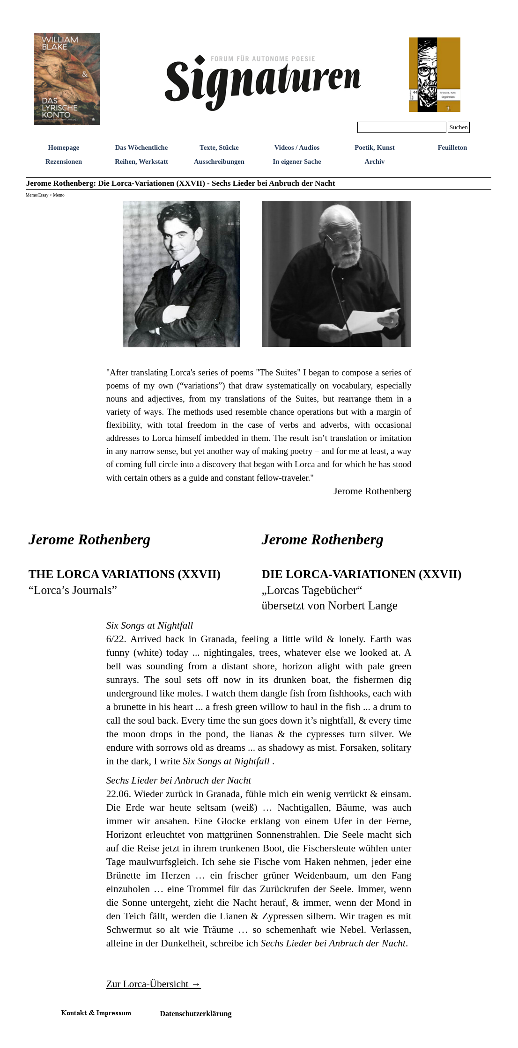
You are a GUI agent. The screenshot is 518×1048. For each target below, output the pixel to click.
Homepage (64, 147)
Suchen (459, 127)
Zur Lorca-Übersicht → (153, 983)
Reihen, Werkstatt (141, 161)
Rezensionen (63, 161)
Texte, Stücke (219, 147)
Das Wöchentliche (141, 147)
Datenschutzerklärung (196, 1014)
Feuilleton (452, 147)
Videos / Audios (296, 147)
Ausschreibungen (219, 161)
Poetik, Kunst (375, 147)
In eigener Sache (297, 161)
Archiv (375, 161)
